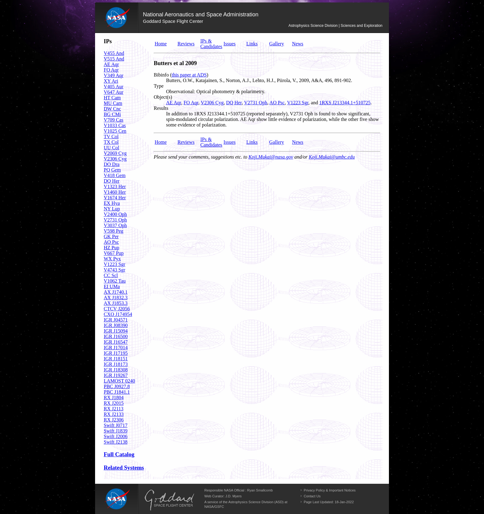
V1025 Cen (115, 131)
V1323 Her (115, 186)
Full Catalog (119, 454)
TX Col (111, 142)
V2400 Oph (115, 214)
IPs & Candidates (211, 43)
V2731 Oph (115, 219)
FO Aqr (111, 70)
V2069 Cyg (115, 153)
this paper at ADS (189, 74)
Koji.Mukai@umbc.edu (332, 157)
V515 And (114, 58)
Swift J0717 (115, 425)
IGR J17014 (116, 347)
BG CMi (112, 114)
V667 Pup (113, 253)
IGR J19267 (116, 375)
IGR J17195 (116, 353)
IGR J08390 (116, 325)
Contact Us (312, 496)
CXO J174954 (118, 314)
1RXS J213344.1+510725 (344, 102)
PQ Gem (112, 169)
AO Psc (111, 242)
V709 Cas (113, 119)
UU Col (111, 147)
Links (251, 43)
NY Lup (112, 208)
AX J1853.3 (115, 303)
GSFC (219, 506)
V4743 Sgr (114, 269)
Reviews (185, 43)
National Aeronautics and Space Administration (200, 14)
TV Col (111, 136)
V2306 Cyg (115, 158)
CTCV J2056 (117, 308)
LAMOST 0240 (119, 380)
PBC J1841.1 (117, 392)
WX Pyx (112, 258)
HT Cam (112, 97)
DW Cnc (112, 108)
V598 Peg (113, 231)
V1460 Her (115, 192)
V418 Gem (115, 175)
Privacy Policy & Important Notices (330, 490)
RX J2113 (113, 408)
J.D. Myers (233, 496)
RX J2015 (113, 403)
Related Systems (124, 467)
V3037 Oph (115, 225)
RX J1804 (113, 397)
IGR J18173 (116, 364)
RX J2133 (113, 414)
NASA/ (209, 506)
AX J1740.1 (115, 292)
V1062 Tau (115, 281)
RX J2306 (113, 419)
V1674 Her (115, 197)
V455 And (114, 53)
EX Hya (112, 203)
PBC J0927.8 (117, 386)
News (297, 43)
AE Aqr (111, 64)
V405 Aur (113, 86)
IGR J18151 (116, 358)
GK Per (111, 236)
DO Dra (111, 164)
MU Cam (113, 103)
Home (161, 43)
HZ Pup (111, 247)
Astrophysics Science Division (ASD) (256, 502)
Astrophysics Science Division (312, 25)
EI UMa (112, 286)
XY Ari (111, 81)
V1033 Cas (115, 125)
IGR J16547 (116, 342)
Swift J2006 (115, 436)
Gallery (276, 43)
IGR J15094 (116, 331)
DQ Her (111, 181)
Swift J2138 (115, 442)
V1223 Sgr (114, 264)
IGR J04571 (116, 319)
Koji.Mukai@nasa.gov (270, 157)
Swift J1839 (115, 430)
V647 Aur (113, 92)
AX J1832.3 (115, 297)
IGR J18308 (116, 369)
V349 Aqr (113, 75)
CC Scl (111, 275)
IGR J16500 (116, 336)
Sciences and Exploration (361, 25)
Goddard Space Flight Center (173, 21)
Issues (229, 43)
